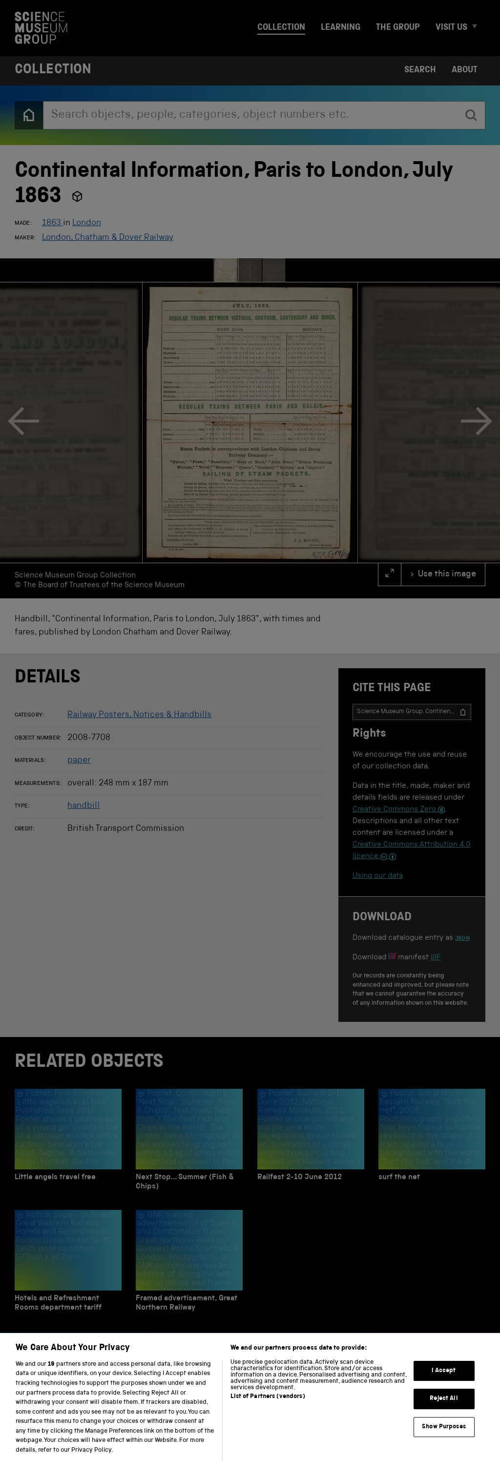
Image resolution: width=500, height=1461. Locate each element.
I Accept (444, 1382)
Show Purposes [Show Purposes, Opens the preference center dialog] (444, 1439)
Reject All (444, 1410)
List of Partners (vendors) (267, 1408)
